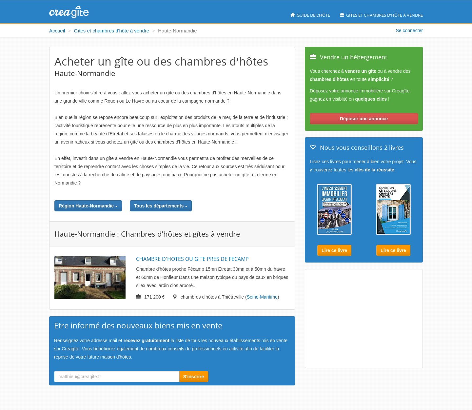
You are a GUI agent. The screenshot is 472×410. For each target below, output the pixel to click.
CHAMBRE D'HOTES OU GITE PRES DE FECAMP (192, 259)
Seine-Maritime (262, 297)
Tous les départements (160, 205)
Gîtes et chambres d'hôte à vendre (381, 15)
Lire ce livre (334, 250)
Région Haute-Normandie (88, 205)
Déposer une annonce (364, 118)
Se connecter (409, 30)
